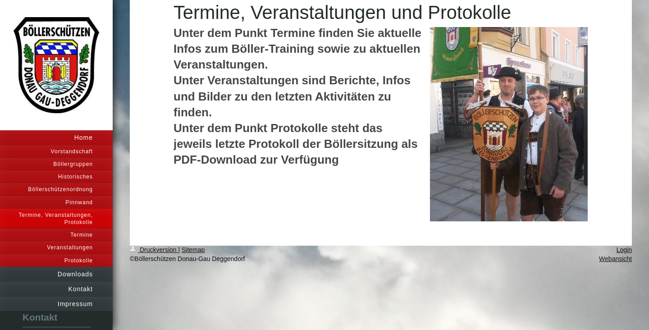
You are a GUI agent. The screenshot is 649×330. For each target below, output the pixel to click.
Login (624, 249)
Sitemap (193, 249)
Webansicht (615, 258)
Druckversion (154, 249)
